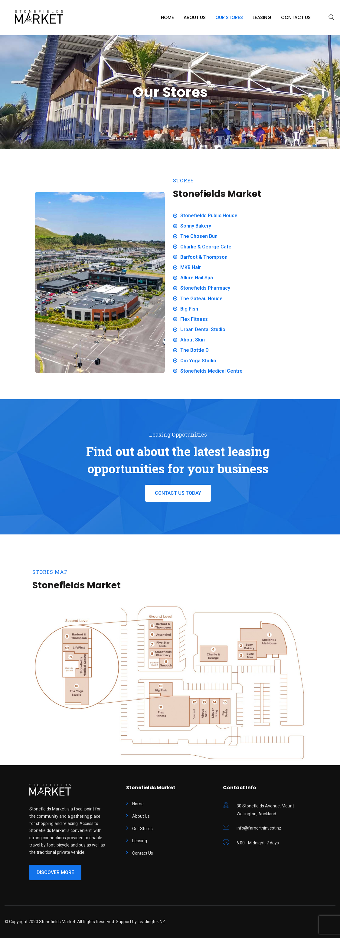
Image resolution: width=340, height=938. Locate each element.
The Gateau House (201, 298)
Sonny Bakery (195, 226)
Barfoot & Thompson (203, 257)
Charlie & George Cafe (205, 247)
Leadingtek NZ (151, 921)
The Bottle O (194, 350)
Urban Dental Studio (202, 329)
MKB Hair (190, 267)
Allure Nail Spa (196, 278)
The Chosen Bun (198, 236)
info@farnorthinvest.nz (259, 828)
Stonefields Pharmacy (205, 288)
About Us (195, 17)
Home (167, 17)
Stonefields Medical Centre (211, 371)
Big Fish (189, 309)
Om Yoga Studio (198, 361)
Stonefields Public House (208, 215)
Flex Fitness (194, 319)
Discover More (55, 872)
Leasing (262, 17)
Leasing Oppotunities (178, 434)
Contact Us (296, 17)
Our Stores (229, 17)
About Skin (192, 340)
